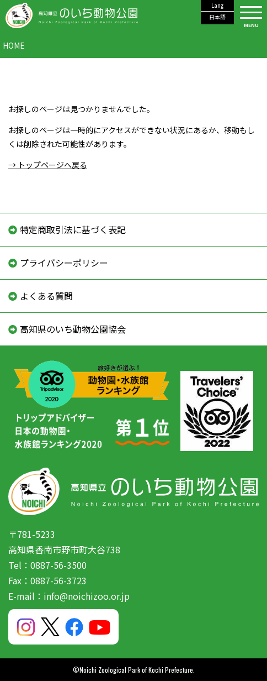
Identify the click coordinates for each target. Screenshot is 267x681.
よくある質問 (46, 295)
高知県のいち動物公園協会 (73, 329)
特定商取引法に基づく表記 (73, 229)
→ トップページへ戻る (47, 164)
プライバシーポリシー (64, 262)
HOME (14, 45)
